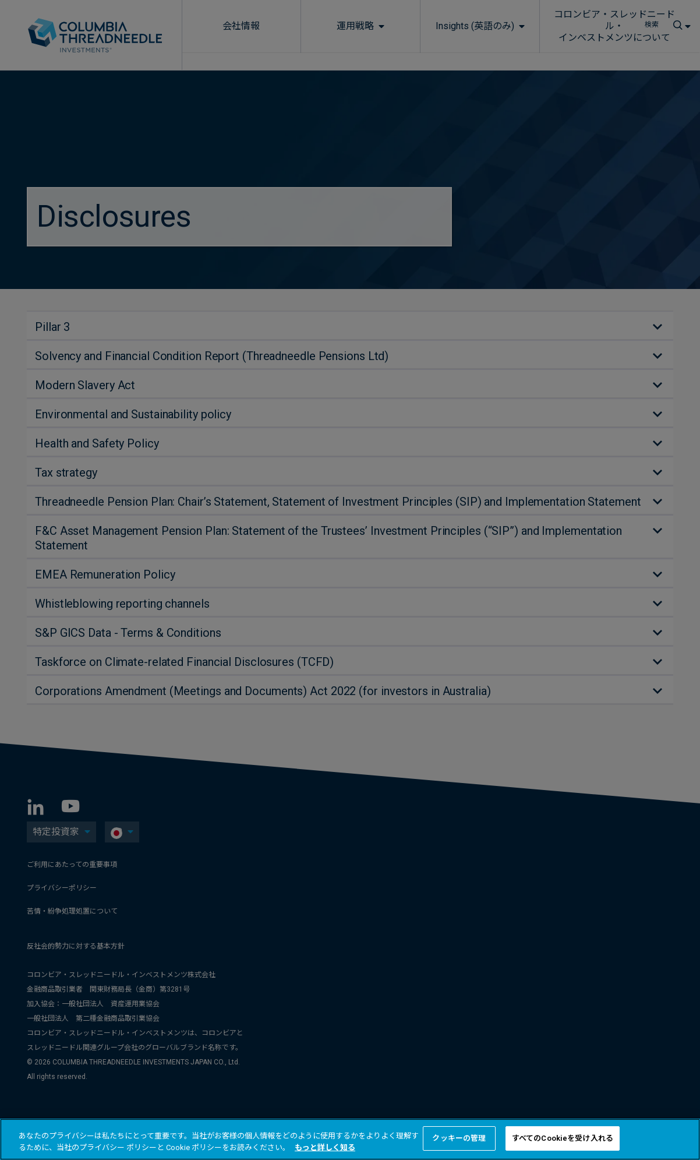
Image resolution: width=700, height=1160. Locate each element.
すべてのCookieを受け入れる (562, 1138)
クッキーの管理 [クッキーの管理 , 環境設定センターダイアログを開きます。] (459, 1138)
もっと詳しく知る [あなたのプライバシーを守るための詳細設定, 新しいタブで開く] (325, 1147)
